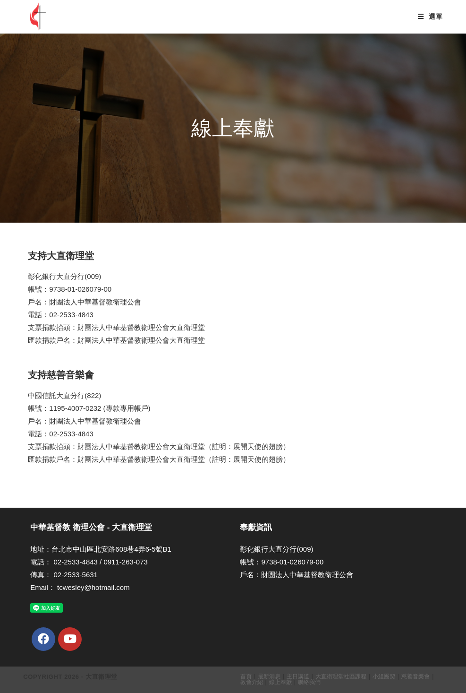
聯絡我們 (309, 682)
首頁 (246, 676)
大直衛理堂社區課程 (340, 676)
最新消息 (269, 676)
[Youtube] (70, 639)
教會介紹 (251, 682)
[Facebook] (43, 639)
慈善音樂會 (415, 676)
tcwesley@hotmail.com (93, 587)
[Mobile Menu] (430, 16)
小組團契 (384, 676)
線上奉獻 (280, 682)
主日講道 (298, 676)
